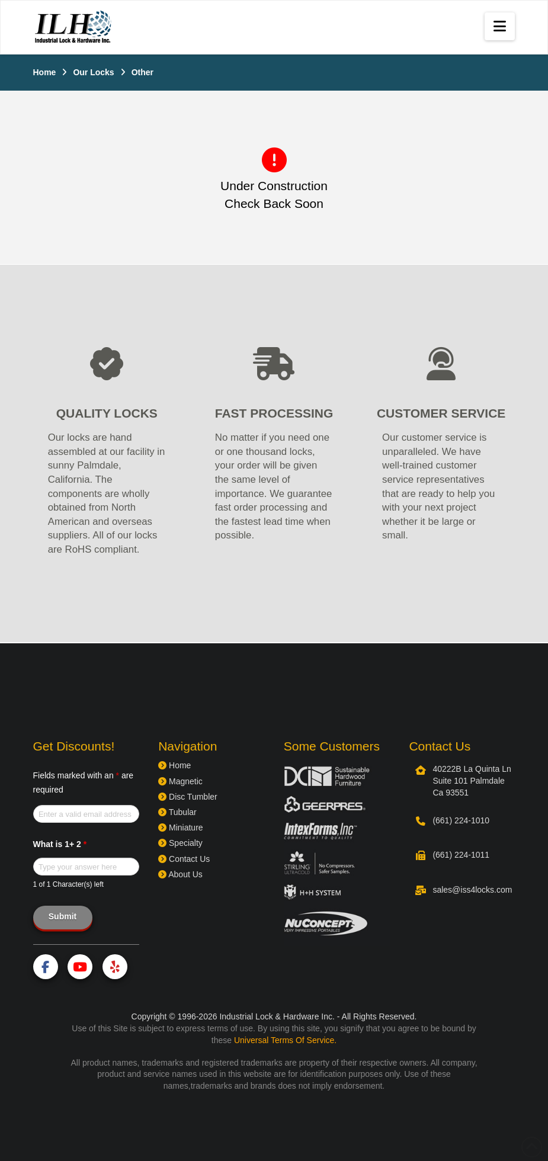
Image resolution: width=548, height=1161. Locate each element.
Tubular (177, 812)
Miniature (180, 827)
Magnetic (180, 781)
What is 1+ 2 (60, 844)
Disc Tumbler (187, 796)
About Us (180, 874)
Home (174, 765)
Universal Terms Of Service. (285, 1040)
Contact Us (184, 859)
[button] (500, 26)
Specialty (180, 843)
